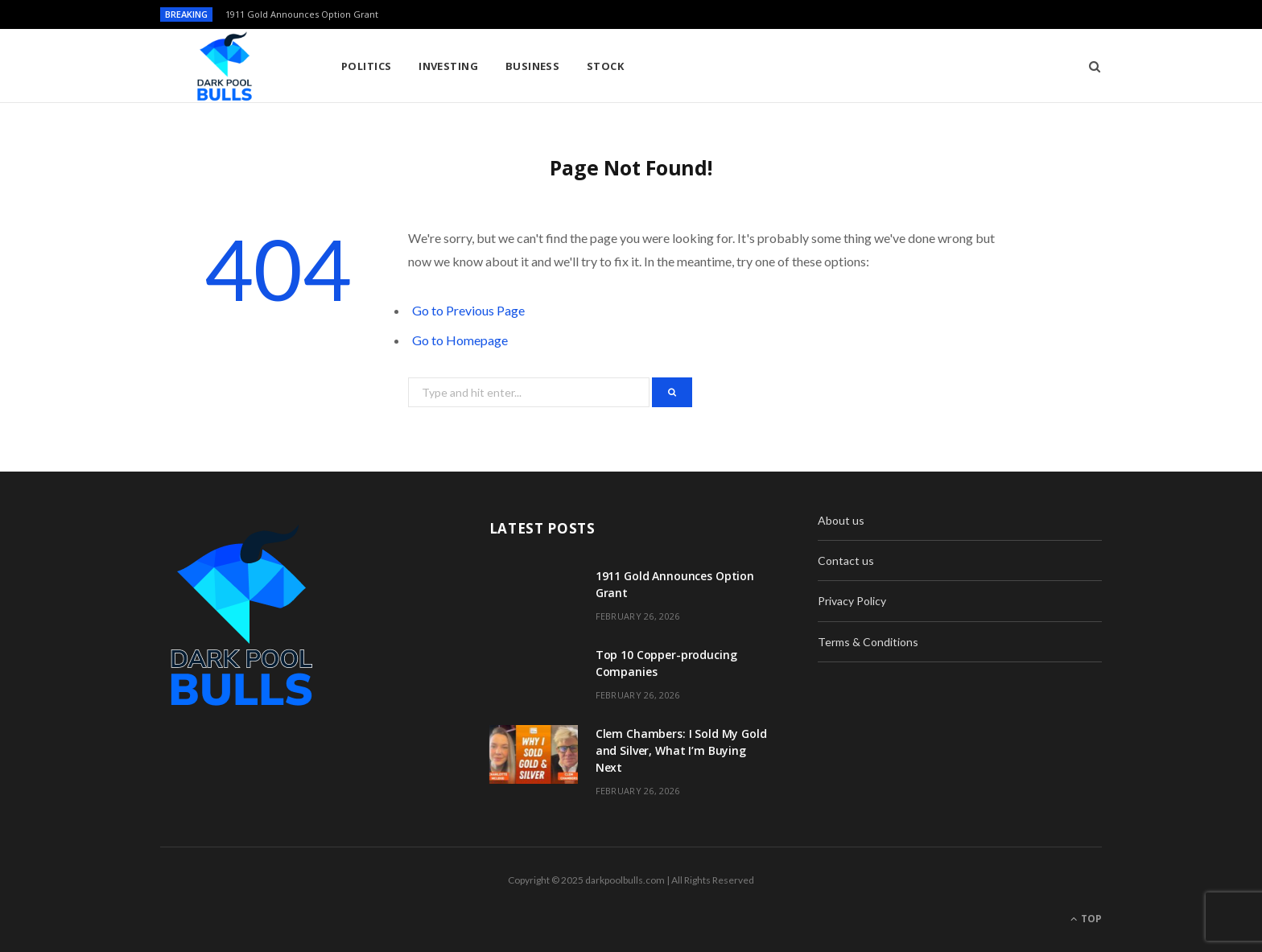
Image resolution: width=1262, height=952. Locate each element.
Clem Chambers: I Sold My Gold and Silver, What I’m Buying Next (681, 750)
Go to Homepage (460, 340)
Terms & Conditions (868, 642)
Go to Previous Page (468, 310)
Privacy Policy (852, 601)
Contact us (846, 560)
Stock (605, 66)
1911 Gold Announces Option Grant (301, 14)
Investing (448, 66)
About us (841, 520)
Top (1086, 918)
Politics (366, 66)
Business (532, 66)
